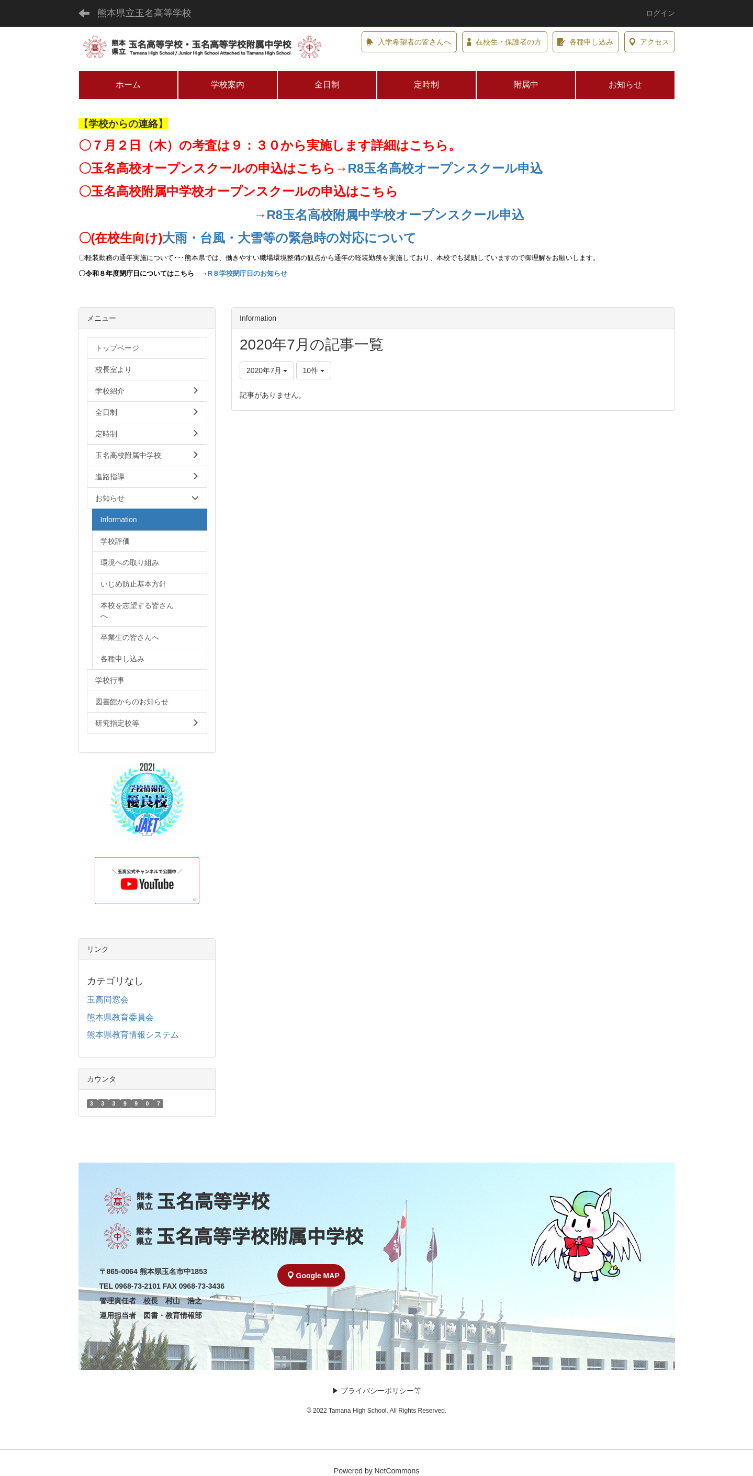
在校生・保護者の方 (504, 42)
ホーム (128, 84)
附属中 (525, 84)
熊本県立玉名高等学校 (144, 13)
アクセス (649, 42)
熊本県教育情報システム (133, 1034)
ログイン (660, 13)
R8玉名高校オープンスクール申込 (445, 168)
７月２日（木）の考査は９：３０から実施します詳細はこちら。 (276, 145)
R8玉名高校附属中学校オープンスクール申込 (396, 215)
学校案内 (227, 84)
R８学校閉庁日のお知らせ (248, 273)
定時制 (426, 84)
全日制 (327, 84)
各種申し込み (585, 42)
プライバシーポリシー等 (381, 1391)
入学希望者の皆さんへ (408, 42)
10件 (313, 370)
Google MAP (314, 1275)
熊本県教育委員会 (120, 1017)
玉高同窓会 (108, 999)
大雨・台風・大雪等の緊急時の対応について (289, 238)
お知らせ (625, 84)
